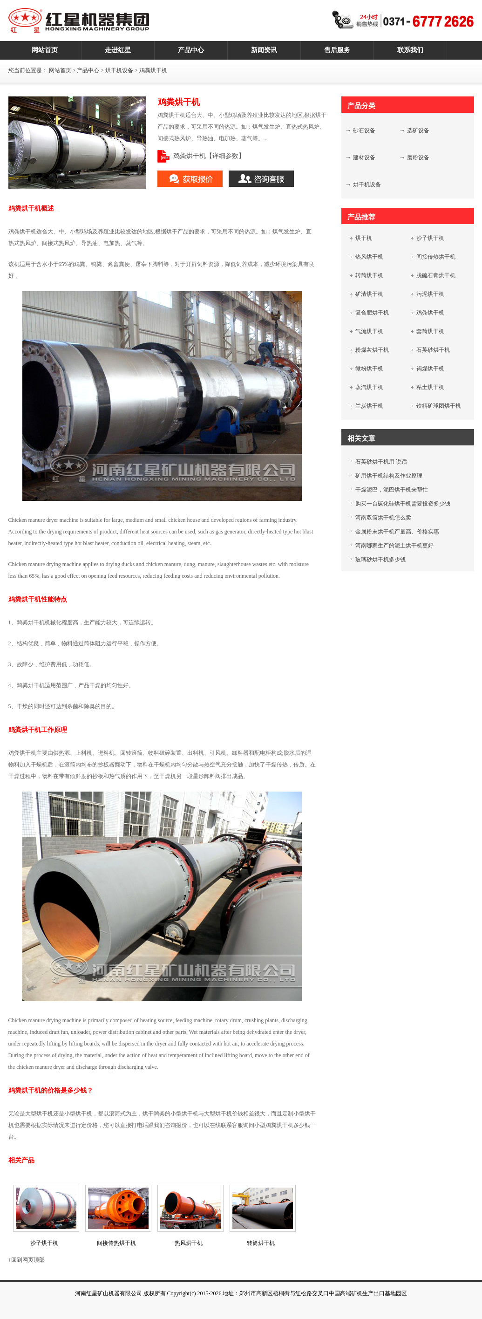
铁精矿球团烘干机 (438, 406)
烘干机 (363, 238)
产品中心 (88, 70)
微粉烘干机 (369, 368)
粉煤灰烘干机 (372, 350)
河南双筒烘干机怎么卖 (383, 517)
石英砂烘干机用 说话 (381, 461)
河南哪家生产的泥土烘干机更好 (394, 545)
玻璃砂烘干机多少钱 (380, 559)
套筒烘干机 (430, 331)
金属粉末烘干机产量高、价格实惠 (397, 531)
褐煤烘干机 (430, 368)
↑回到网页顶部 (26, 1260)
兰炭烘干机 (369, 406)
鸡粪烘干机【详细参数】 (209, 155)
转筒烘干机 (369, 275)
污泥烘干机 (430, 294)
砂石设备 (364, 130)
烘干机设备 (119, 70)
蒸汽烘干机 (369, 387)
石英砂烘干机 (433, 350)
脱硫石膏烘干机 (435, 275)
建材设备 (364, 157)
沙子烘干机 (430, 238)
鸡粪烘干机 (430, 312)
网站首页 (60, 70)
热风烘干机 (369, 256)
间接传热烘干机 (435, 256)
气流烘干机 (369, 331)
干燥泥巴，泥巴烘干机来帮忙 (391, 489)
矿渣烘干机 (369, 294)
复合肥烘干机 (372, 312)
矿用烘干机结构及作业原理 (388, 475)
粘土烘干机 (430, 387)
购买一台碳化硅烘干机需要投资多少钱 (402, 503)
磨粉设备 (418, 157)
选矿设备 (418, 130)
